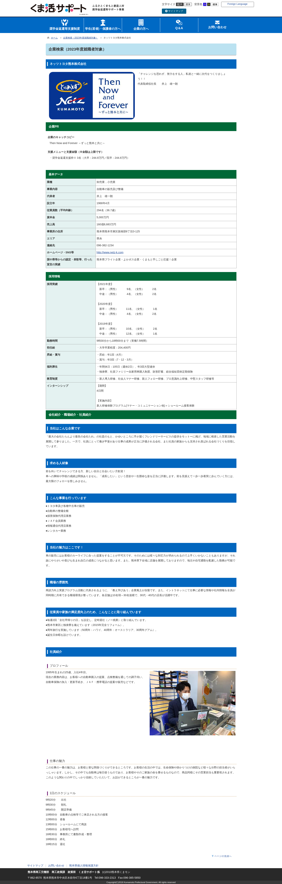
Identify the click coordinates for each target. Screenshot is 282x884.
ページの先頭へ (223, 856)
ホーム (54, 37)
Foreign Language (237, 3)
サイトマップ (174, 11)
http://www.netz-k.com (110, 252)
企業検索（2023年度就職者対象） (80, 37)
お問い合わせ (56, 865)
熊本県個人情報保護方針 (84, 865)
